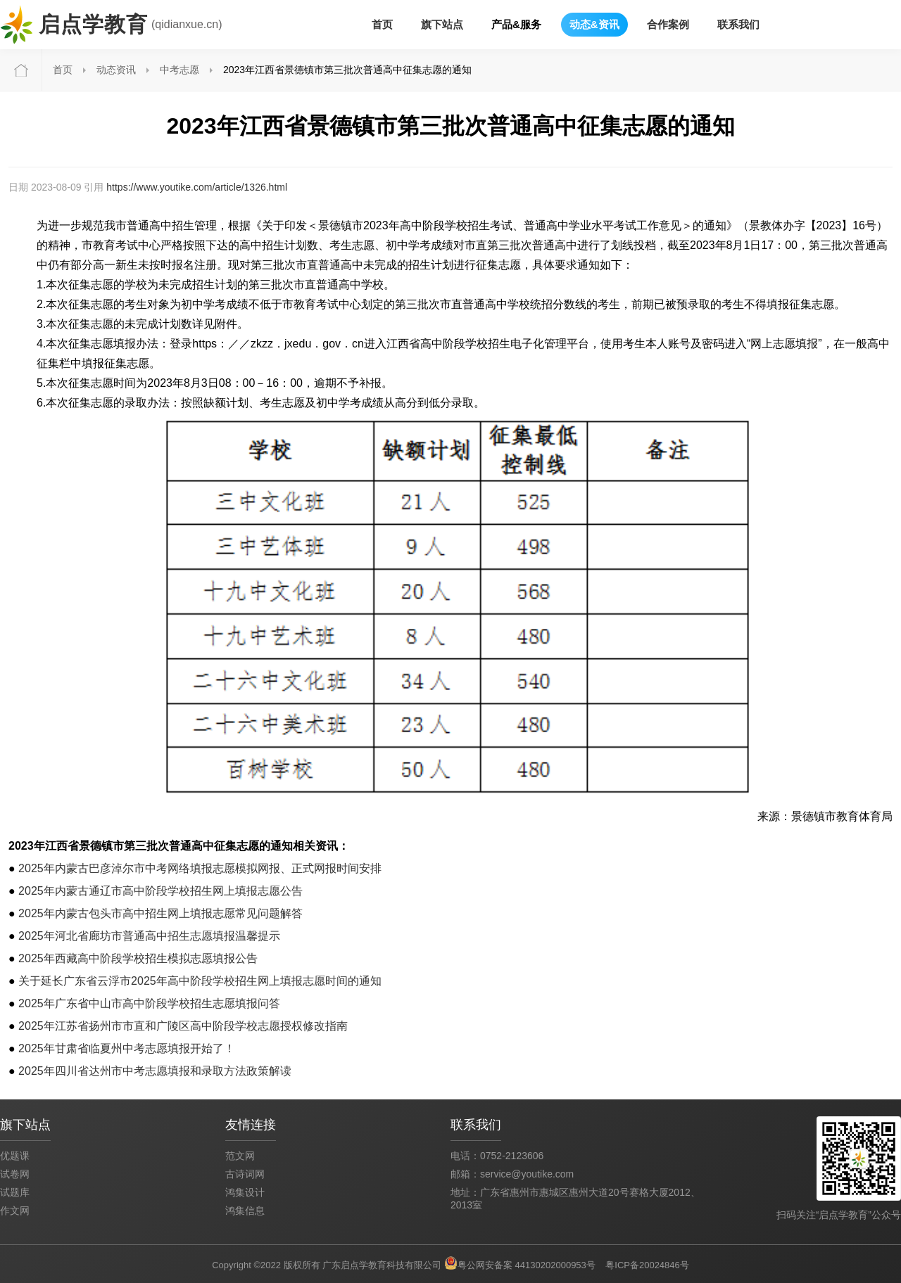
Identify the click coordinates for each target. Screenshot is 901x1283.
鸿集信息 (245, 1210)
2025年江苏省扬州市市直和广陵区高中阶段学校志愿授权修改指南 (183, 1026)
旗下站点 (442, 24)
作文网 (15, 1210)
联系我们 (738, 24)
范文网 (240, 1155)
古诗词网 (245, 1174)
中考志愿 (179, 69)
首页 (382, 24)
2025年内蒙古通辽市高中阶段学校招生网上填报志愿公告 (160, 891)
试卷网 (15, 1174)
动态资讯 (116, 69)
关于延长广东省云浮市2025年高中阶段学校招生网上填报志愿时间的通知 (200, 981)
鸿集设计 (245, 1192)
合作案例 (668, 24)
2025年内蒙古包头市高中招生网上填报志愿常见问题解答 (160, 913)
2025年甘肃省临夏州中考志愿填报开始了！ (126, 1048)
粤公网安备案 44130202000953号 (527, 1265)
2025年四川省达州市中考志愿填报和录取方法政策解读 (154, 1071)
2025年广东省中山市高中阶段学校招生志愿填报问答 (149, 1003)
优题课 (15, 1155)
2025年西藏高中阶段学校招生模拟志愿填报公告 (138, 958)
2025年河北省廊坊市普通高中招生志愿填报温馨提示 (149, 936)
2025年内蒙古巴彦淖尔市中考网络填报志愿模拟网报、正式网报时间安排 (200, 868)
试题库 (15, 1192)
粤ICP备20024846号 (647, 1265)
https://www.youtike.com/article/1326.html (196, 187)
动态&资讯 (594, 24)
